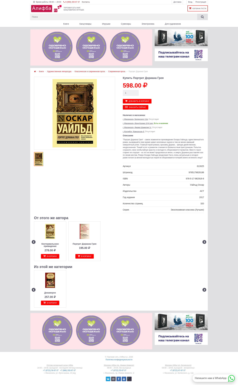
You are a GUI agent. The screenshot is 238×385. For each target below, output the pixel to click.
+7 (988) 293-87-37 (68, 370)
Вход (190, 2)
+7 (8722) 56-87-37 (51, 370)
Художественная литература (59, 71)
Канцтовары (85, 24)
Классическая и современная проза (90, 71)
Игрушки (106, 24)
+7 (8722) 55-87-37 (119, 370)
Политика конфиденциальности (118, 360)
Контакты (86, 2)
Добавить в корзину (137, 101)
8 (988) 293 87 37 (71, 2)
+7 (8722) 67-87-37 (178, 370)
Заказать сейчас (135, 107)
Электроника (148, 24)
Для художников (173, 24)
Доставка (177, 2)
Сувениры (126, 24)
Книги (66, 24)
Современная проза (116, 71)
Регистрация (200, 2)
